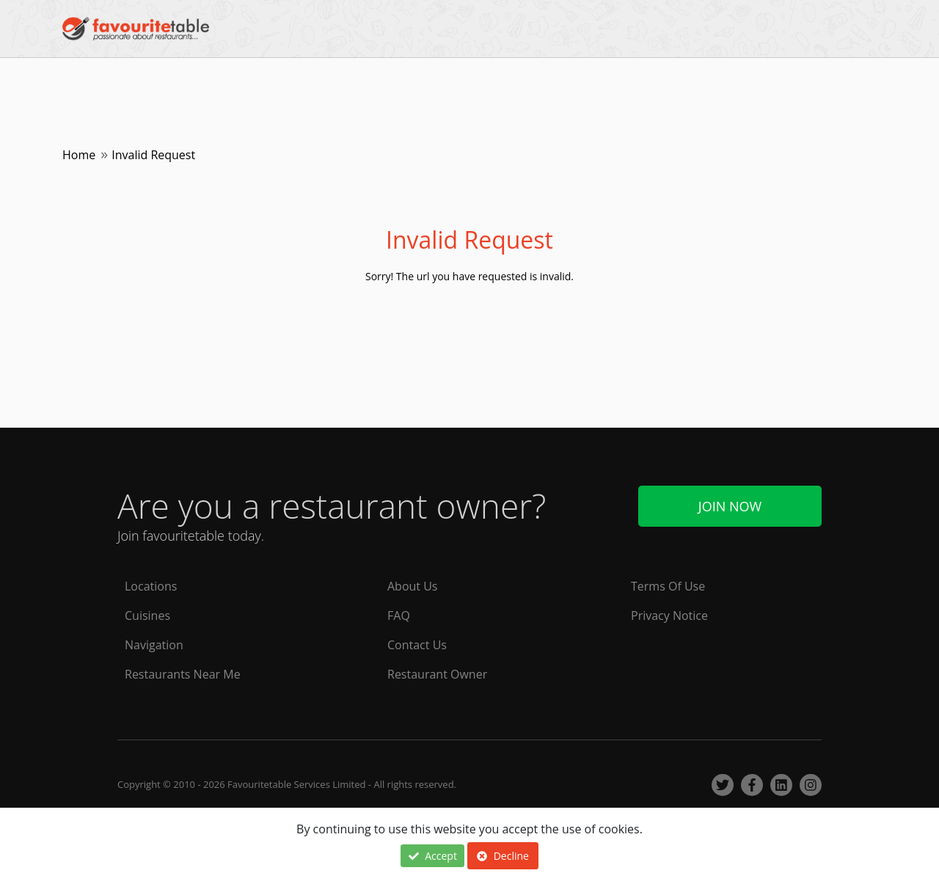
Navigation (154, 645)
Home (78, 155)
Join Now (729, 506)
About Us (412, 586)
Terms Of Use (668, 586)
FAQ (398, 615)
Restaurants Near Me (183, 674)
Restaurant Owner (437, 674)
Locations (151, 586)
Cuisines (147, 615)
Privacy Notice (669, 615)
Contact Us (417, 645)
